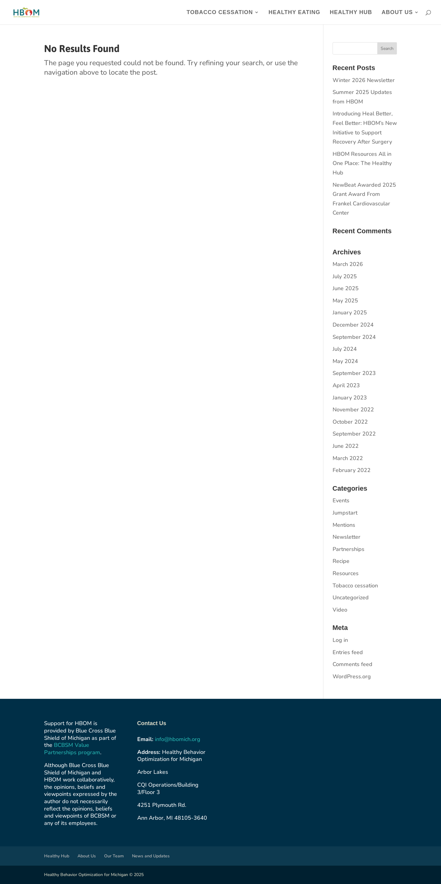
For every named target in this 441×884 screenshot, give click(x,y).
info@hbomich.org (177, 739)
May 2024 (345, 361)
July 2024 (345, 349)
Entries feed (348, 652)
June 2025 (346, 288)
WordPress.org (352, 676)
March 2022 (348, 458)
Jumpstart (345, 512)
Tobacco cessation (355, 585)
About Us (397, 12)
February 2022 (352, 470)
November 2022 (353, 409)
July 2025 (345, 276)
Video (340, 609)
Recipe (341, 561)
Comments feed (352, 664)
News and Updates (151, 856)
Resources (346, 573)
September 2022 (354, 433)
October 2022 (350, 421)
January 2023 (350, 397)
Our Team (114, 856)
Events (341, 500)
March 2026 (348, 264)
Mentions (344, 525)
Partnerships (348, 549)
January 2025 (350, 312)
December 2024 (353, 324)
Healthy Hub (351, 12)
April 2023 (346, 385)
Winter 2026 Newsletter (364, 80)
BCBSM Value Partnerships (66, 748)
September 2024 (354, 337)
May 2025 (345, 300)
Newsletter (346, 537)
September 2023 (354, 373)
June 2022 (346, 446)
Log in (340, 640)
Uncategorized (351, 597)
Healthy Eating (294, 12)
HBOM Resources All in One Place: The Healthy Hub (362, 163)
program (89, 752)
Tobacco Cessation (220, 12)
